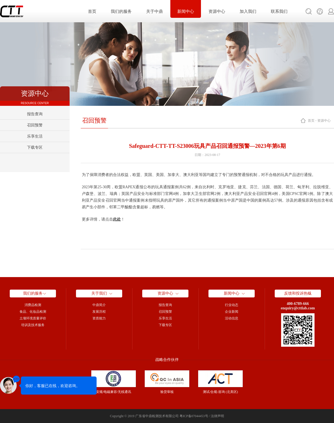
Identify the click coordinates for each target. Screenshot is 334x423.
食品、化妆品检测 (32, 312)
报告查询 (35, 114)
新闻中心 (185, 11)
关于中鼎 (154, 11)
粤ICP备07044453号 (194, 416)
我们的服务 (121, 11)
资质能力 (99, 318)
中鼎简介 (99, 305)
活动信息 (231, 318)
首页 (92, 11)
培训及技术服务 (33, 325)
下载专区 (35, 147)
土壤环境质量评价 (32, 318)
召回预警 (35, 125)
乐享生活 (35, 136)
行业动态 (231, 305)
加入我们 (248, 11)
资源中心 (216, 11)
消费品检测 (32, 305)
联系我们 (279, 11)
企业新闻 (231, 312)
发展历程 (99, 312)
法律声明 (217, 416)
